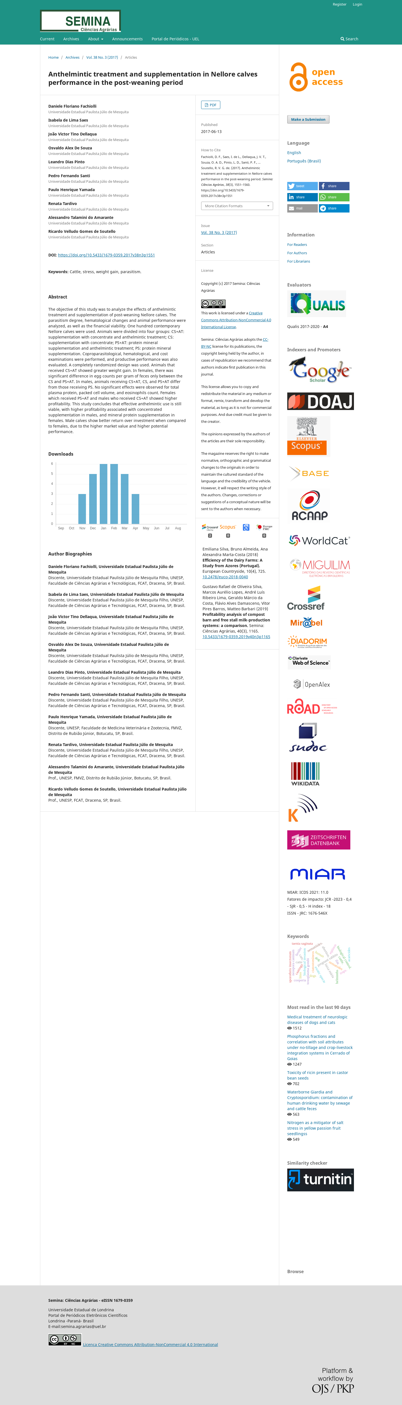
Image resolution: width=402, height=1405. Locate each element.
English (294, 152)
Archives (71, 38)
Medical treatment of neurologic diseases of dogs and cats (317, 1019)
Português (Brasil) (304, 161)
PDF (212, 104)
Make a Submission (308, 119)
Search (349, 38)
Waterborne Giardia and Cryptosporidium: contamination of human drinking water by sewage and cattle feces (320, 1100)
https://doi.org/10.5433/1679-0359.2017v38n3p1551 (106, 255)
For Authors (297, 252)
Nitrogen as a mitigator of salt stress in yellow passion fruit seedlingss (315, 1128)
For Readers (297, 244)
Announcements (127, 38)
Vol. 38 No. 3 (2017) (102, 57)
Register (339, 4)
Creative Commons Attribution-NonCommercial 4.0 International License (236, 319)
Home (53, 57)
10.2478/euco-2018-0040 (225, 576)
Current (47, 38)
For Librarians (298, 261)
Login (357, 4)
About (94, 38)
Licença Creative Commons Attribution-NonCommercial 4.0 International (150, 1344)
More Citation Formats (224, 205)
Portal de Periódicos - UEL (175, 38)
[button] (302, 186)
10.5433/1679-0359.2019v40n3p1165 (236, 636)
